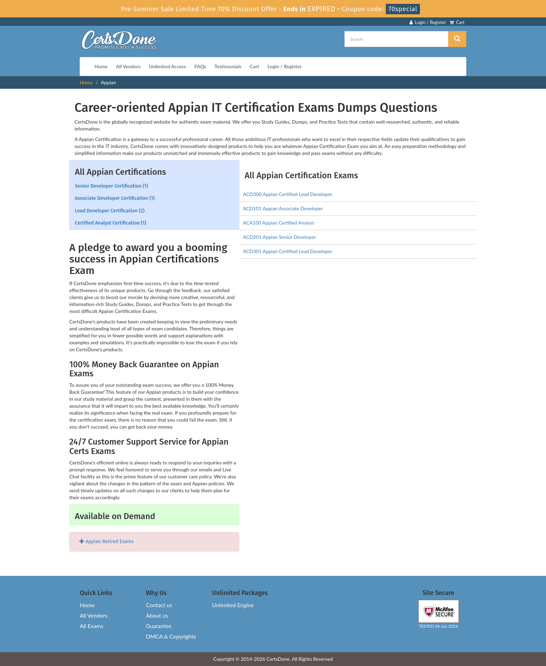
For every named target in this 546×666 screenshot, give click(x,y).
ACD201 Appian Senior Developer (279, 237)
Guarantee (158, 625)
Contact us (159, 605)
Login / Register (428, 22)
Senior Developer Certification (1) (111, 186)
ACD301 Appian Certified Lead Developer (288, 251)
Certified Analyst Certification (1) (110, 223)
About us (157, 615)
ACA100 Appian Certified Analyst (278, 223)
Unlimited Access (167, 66)
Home (101, 66)
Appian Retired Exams (106, 541)
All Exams (91, 625)
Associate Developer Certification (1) (115, 198)
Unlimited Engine (233, 605)
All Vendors (128, 66)
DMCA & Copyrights (171, 636)
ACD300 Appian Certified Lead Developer (288, 194)
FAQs (200, 66)
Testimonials (227, 66)
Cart (457, 22)
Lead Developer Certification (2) (110, 211)
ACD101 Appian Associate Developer (283, 208)
